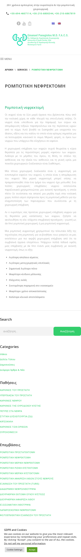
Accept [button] (32, 549)
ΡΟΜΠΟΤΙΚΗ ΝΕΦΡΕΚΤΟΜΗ (15, 457)
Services (22, 69)
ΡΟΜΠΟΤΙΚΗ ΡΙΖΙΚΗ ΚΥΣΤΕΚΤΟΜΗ (19, 467)
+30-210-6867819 (64, 13)
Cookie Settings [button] (14, 549)
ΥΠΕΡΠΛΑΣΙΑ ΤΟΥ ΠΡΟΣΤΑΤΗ (16, 395)
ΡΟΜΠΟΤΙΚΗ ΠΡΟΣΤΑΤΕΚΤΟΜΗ (17, 452)
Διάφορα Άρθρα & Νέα (12, 369)
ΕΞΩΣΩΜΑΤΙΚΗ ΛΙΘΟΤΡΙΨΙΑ (15, 504)
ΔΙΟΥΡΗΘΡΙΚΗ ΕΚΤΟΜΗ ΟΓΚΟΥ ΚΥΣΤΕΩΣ (22, 494)
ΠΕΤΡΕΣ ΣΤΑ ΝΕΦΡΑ (11, 411)
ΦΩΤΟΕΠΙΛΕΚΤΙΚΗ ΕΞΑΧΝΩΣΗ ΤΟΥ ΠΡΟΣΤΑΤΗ (25, 515)
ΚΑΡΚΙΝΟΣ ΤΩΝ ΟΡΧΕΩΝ (13, 426)
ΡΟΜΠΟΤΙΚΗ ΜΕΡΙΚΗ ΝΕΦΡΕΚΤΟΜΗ (20, 462)
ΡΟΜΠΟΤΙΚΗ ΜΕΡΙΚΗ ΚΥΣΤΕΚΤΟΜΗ (19, 473)
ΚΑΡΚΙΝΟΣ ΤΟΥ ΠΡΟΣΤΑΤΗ (15, 390)
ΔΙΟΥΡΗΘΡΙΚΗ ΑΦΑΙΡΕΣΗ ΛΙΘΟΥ (17, 499)
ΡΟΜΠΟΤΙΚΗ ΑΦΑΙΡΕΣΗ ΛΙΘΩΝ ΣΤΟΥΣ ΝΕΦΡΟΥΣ (27, 478)
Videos (3, 354)
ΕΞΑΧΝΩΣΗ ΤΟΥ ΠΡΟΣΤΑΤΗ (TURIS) (19, 483)
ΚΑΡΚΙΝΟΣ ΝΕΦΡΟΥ (11, 400)
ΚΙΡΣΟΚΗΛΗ (6, 421)
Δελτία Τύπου (7, 359)
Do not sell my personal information (24, 543)
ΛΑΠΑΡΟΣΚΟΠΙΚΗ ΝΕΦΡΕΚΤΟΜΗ (18, 510)
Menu (6, 59)
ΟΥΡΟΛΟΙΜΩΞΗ (8, 432)
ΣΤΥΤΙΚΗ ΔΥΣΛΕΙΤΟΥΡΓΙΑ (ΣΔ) (16, 416)
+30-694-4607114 (20, 13)
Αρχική (9, 69)
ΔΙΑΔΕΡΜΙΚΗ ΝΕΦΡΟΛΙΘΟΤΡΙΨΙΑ (18, 488)
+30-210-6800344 (42, 13)
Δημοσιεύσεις (7, 364)
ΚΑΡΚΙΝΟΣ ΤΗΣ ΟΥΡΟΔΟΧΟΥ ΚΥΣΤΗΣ (20, 405)
